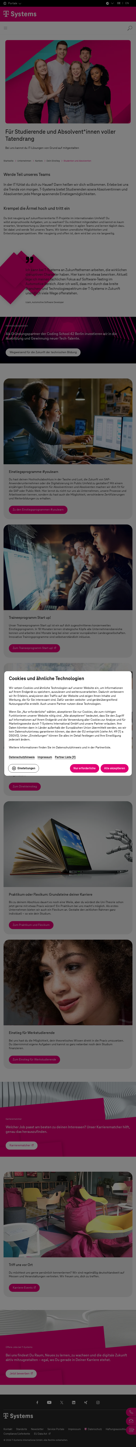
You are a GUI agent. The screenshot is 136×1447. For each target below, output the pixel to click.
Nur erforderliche (84, 768)
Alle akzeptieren (114, 768)
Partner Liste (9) (65, 757)
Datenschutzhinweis (22, 757)
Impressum (45, 757)
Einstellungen (23, 768)
